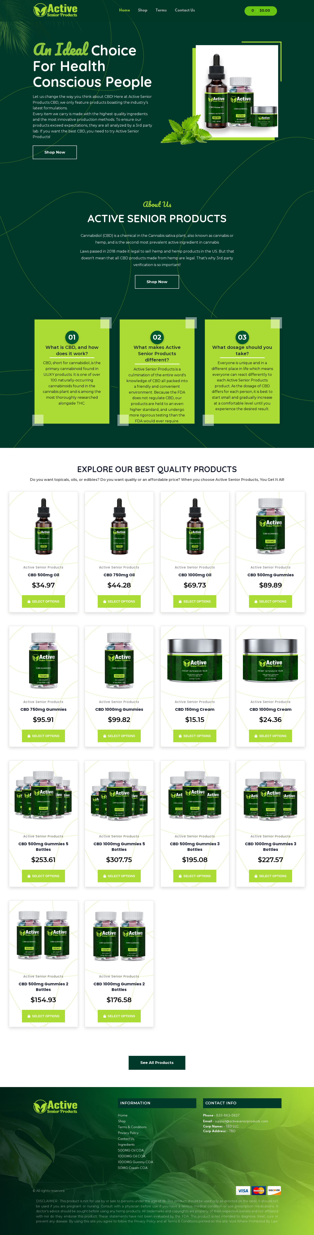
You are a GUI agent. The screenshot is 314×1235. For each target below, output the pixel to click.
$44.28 (119, 585)
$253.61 (43, 860)
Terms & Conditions (132, 1127)
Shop (142, 10)
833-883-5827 (227, 1115)
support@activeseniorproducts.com (241, 1121)
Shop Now (54, 152)
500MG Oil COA (131, 1150)
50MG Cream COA (133, 1168)
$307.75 (119, 860)
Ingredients (126, 1144)
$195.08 (195, 860)
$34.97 (43, 585)
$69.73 (195, 585)
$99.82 (119, 719)
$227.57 (270, 860)
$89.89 (270, 585)
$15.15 (194, 719)
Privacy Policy (128, 1133)
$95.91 (43, 719)
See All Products (157, 1062)
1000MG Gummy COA (135, 1162)
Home (124, 10)
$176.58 (119, 1000)
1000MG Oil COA (131, 1156)
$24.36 (270, 719)
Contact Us (185, 10)
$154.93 (43, 1000)
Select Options (43, 601)
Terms (161, 10)
